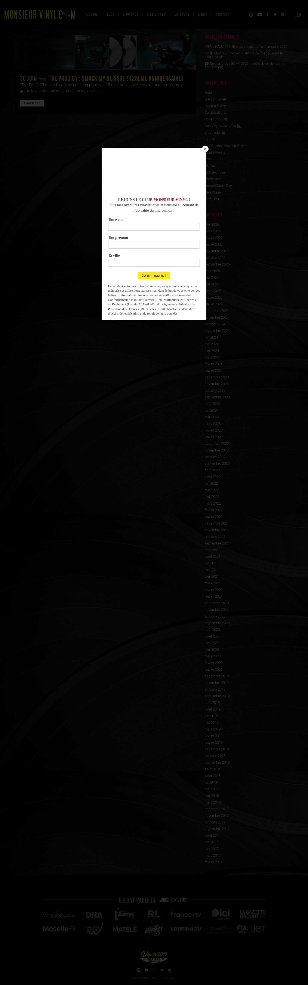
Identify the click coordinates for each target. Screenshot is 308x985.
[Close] (205, 149)
